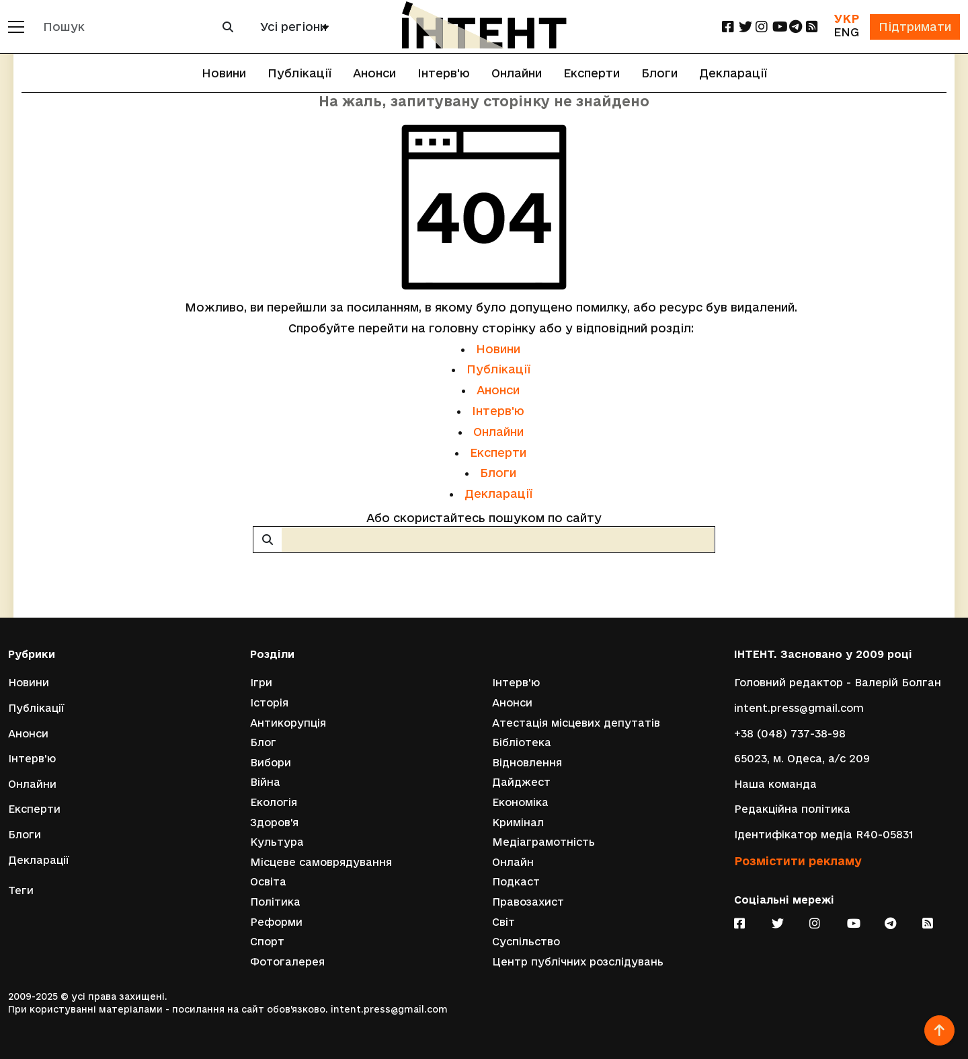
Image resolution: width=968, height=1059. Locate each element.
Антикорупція (288, 723)
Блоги (659, 73)
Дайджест (521, 782)
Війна (265, 782)
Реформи (276, 922)
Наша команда (775, 784)
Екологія (273, 802)
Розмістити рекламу (798, 860)
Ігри (261, 682)
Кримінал (518, 822)
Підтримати (915, 26)
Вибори (270, 762)
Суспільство (526, 941)
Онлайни (516, 73)
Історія (269, 702)
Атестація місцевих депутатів (576, 723)
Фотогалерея (287, 961)
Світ (503, 922)
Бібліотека (521, 742)
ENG (846, 32)
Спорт (267, 941)
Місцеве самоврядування (321, 862)
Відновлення (527, 762)
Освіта (268, 881)
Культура (277, 842)
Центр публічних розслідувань (577, 961)
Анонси (374, 73)
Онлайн (513, 862)
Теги (21, 890)
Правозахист (528, 902)
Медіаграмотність (543, 842)
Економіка (520, 802)
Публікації (299, 73)
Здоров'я (274, 822)
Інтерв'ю (443, 73)
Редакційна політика (792, 809)
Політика (275, 902)
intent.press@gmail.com (799, 708)
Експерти (591, 73)
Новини (224, 73)
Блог (263, 742)
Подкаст (516, 881)
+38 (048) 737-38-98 (790, 733)
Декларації (733, 73)
